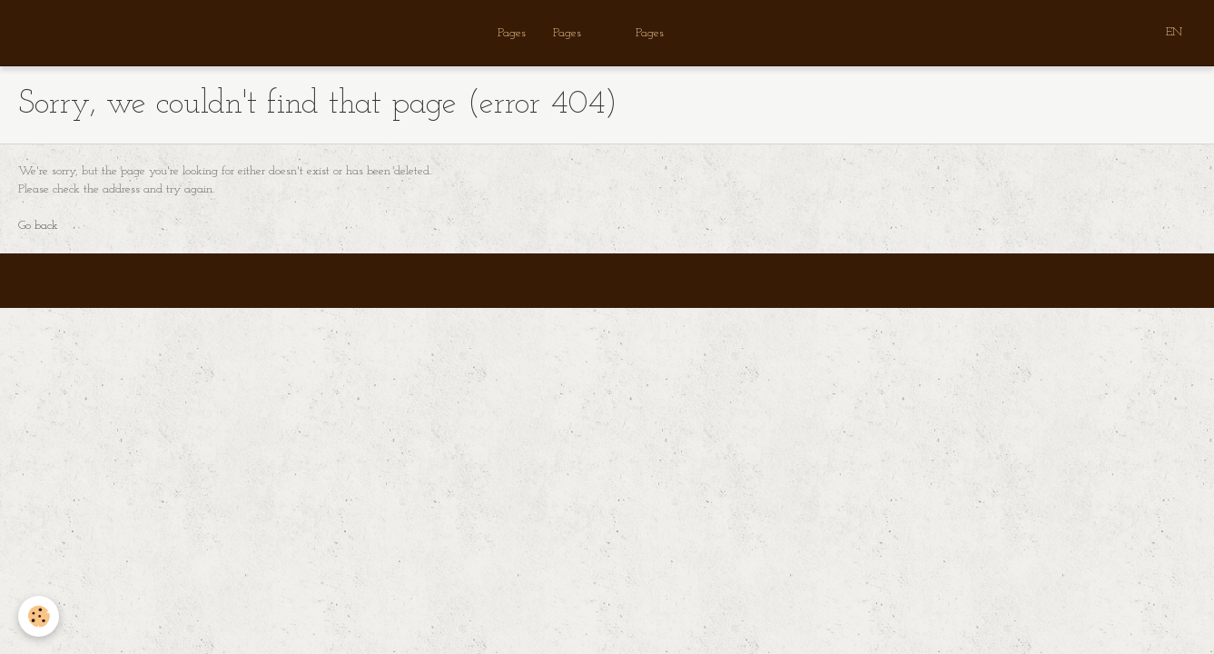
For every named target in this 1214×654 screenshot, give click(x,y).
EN (1174, 32)
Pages (512, 33)
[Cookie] (38, 616)
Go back (38, 226)
